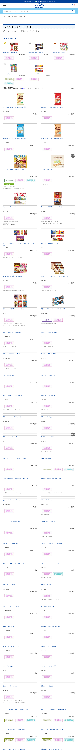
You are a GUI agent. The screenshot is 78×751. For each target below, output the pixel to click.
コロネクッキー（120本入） (10, 714)
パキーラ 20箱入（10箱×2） (48, 465)
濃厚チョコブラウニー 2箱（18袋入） (36, 52)
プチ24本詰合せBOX (7, 73)
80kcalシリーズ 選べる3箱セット (50, 590)
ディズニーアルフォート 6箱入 (11, 550)
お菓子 (8, 16)
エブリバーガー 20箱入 (9, 528)
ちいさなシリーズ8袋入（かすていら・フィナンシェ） (55, 231)
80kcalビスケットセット (9, 609)
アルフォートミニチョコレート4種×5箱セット (53, 487)
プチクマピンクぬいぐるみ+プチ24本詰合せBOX (53, 653)
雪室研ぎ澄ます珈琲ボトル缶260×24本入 (51, 692)
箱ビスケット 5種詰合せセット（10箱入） (51, 184)
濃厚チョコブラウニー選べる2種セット (51, 276)
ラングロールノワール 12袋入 (48, 297)
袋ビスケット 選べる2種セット (11, 629)
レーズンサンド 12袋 (8, 319)
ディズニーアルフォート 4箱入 (49, 319)
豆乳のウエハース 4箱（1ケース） (12, 590)
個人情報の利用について (37, 743)
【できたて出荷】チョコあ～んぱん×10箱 (14, 158)
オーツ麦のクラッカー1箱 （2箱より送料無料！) (15, 107)
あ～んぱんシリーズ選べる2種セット (12, 231)
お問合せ (52, 743)
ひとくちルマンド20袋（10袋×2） (12, 465)
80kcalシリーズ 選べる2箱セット (12, 380)
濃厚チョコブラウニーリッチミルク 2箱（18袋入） (54, 252)
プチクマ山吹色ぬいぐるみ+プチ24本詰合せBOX (15, 653)
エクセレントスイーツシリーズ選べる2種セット (15, 422)
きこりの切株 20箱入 (46, 528)
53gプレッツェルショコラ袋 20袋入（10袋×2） (15, 402)
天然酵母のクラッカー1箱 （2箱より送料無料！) (15, 138)
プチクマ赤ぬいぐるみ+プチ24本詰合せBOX (14, 692)
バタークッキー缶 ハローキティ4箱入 (50, 507)
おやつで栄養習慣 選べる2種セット (12, 339)
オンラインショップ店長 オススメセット (37, 73)
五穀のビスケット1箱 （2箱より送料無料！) (52, 107)
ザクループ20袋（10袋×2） (48, 443)
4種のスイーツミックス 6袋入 (10, 487)
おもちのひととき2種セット (48, 339)
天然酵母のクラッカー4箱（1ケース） (50, 570)
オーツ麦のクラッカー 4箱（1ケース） (51, 550)
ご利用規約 (30, 743)
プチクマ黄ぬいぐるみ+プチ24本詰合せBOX (14, 673)
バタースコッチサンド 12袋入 (48, 609)
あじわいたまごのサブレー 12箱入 (12, 297)
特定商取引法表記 (46, 743)
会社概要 (25, 743)
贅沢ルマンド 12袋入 (46, 360)
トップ (3, 16)
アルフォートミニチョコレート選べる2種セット (15, 507)
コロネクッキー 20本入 (47, 158)
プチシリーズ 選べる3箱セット (60, 52)
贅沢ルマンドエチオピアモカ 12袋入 (12, 360)
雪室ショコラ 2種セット (47, 629)
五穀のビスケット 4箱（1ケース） (10, 52)
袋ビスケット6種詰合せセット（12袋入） (14, 252)
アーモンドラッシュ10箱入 (48, 380)
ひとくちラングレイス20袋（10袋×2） (13, 443)
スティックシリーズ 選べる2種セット (51, 422)
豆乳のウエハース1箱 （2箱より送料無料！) (52, 138)
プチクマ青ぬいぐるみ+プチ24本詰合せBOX (52, 673)
